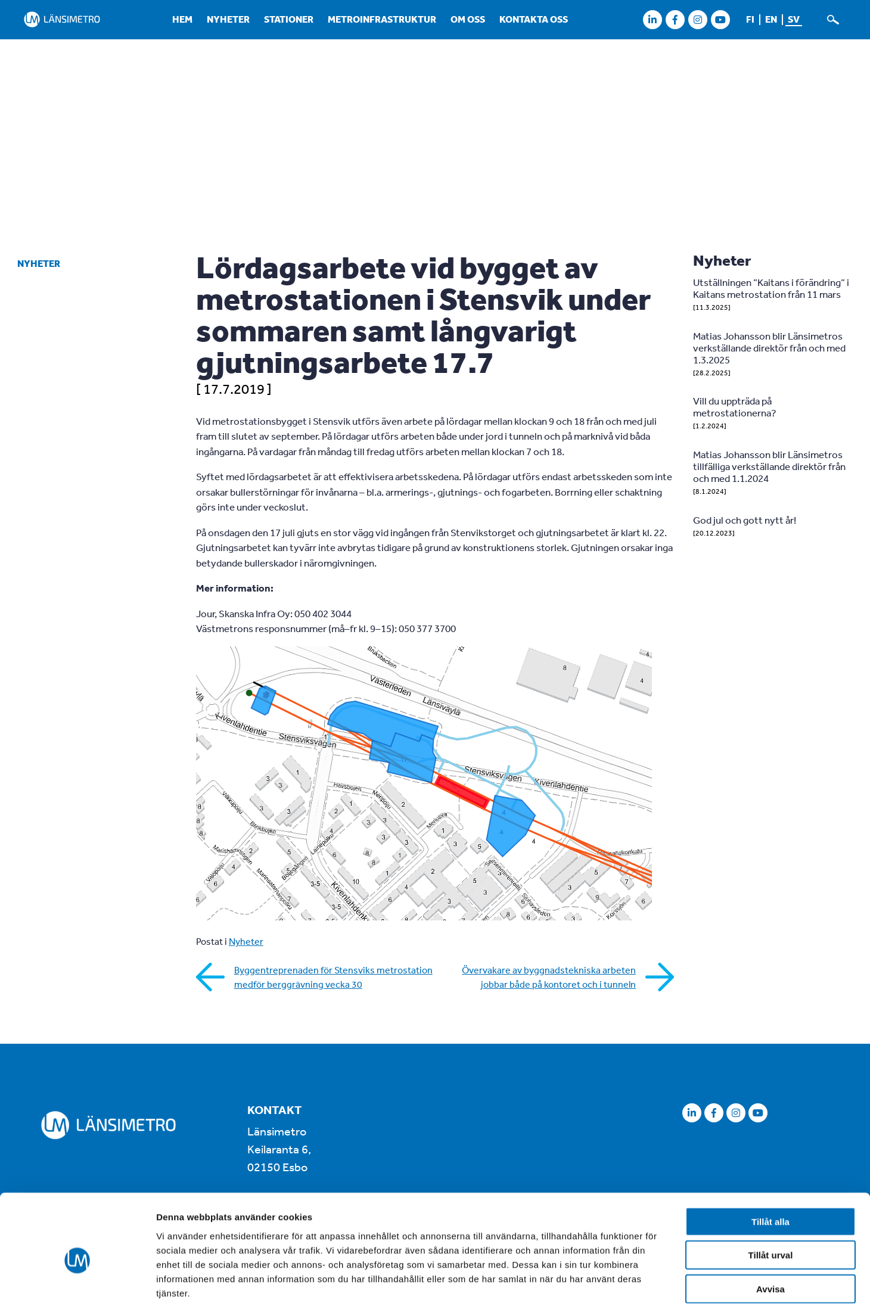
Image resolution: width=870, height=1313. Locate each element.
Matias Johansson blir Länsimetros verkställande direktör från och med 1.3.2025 (769, 347)
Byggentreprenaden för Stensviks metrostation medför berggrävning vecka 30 (333, 977)
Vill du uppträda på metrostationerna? (734, 406)
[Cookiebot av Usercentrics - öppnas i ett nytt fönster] (77, 1290)
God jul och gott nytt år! (744, 520)
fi (750, 19)
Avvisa (770, 1237)
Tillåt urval (770, 1204)
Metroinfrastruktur (382, 19)
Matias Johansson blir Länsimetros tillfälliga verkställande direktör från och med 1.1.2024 (769, 466)
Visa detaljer (647, 1289)
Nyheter (228, 19)
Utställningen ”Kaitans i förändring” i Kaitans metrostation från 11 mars (771, 288)
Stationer (288, 19)
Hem (182, 19)
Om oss (467, 19)
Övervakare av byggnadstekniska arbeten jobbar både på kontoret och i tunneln (549, 977)
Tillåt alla (770, 1170)
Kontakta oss (533, 19)
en (771, 19)
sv (794, 19)
